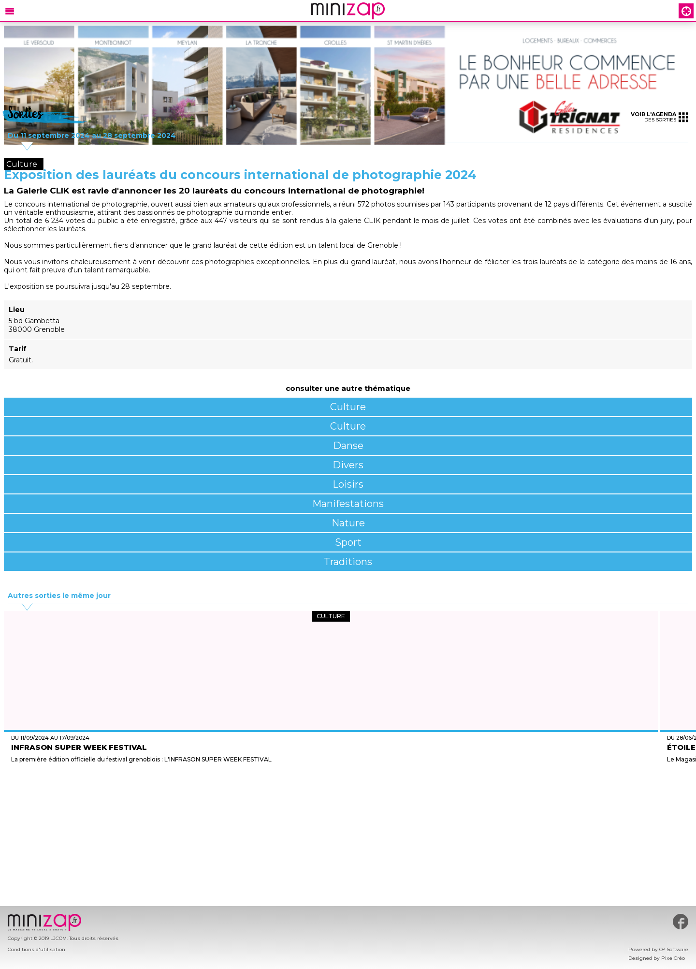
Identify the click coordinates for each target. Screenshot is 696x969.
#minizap (680, 921)
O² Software (673, 949)
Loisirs (348, 484)
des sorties (659, 117)
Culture (348, 407)
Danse (348, 445)
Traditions (348, 561)
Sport (348, 542)
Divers (348, 465)
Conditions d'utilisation (36, 949)
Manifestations (348, 503)
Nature (348, 523)
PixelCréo (673, 958)
